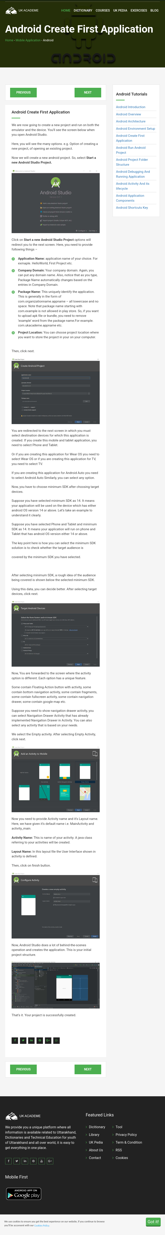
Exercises (139, 10)
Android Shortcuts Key (132, 208)
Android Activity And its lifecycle (132, 186)
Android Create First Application (130, 138)
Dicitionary (97, 1127)
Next (88, 92)
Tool (119, 1127)
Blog (154, 10)
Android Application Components (130, 198)
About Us (96, 1150)
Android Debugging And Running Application (133, 174)
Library (94, 1135)
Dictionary (83, 10)
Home (65, 10)
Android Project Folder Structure (132, 162)
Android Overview (128, 114)
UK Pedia (120, 10)
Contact (95, 1158)
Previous (23, 92)
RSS (119, 1150)
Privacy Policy (126, 1135)
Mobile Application (28, 40)
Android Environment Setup (135, 129)
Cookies (122, 1158)
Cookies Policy (41, 1225)
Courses (103, 10)
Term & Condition (129, 1142)
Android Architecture (130, 121)
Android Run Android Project (131, 150)
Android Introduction (130, 107)
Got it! (153, 1221)
